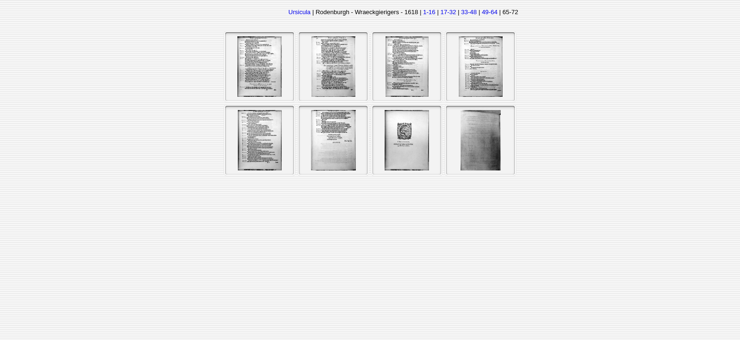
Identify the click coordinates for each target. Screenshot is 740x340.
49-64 (489, 12)
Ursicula (299, 12)
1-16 (429, 12)
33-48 (469, 12)
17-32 (448, 12)
